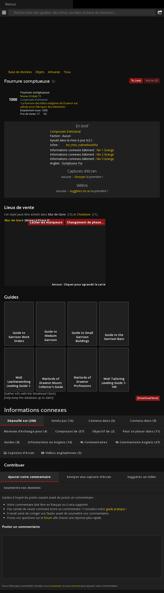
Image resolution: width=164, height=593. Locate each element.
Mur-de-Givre (57, 214)
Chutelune (83, 214)
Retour (10, 4)
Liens (138, 80)
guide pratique (115, 509)
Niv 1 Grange (105, 150)
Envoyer (80, 177)
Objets (39, 72)
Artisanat (54, 72)
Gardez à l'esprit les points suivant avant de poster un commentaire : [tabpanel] (82, 541)
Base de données (20, 72)
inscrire (75, 585)
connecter (55, 585)
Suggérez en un (80, 191)
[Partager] (160, 12)
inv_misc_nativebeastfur (79, 145)
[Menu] (4, 12)
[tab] (22, 421)
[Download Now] (147, 398)
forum (48, 518)
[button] (57, 260)
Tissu (67, 72)
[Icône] (11, 95)
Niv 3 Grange (105, 159)
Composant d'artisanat (65, 131)
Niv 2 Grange (105, 154)
